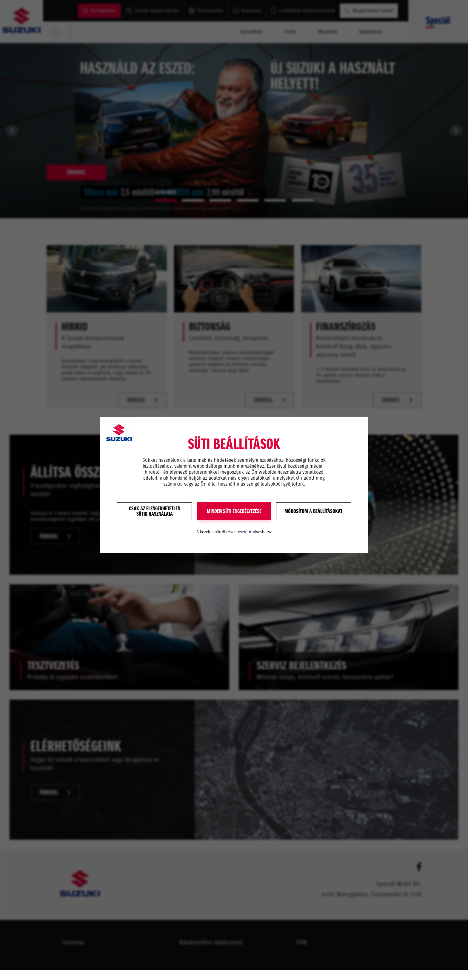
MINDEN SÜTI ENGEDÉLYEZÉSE (234, 511)
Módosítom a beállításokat (313, 511)
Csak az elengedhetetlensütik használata (154, 511)
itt (249, 531)
